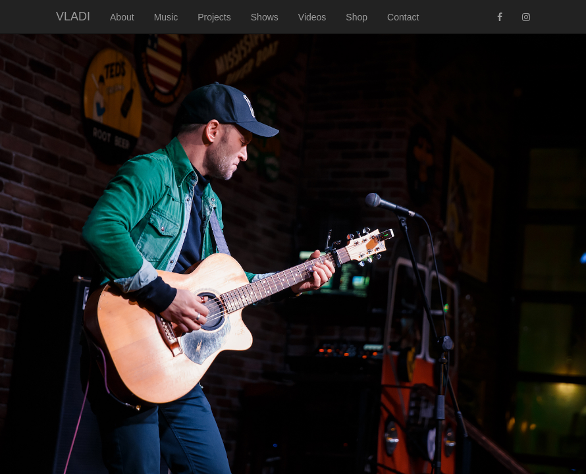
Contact (403, 17)
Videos (312, 17)
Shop (356, 17)
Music (166, 17)
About (122, 17)
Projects (214, 17)
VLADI (73, 16)
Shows (265, 17)
